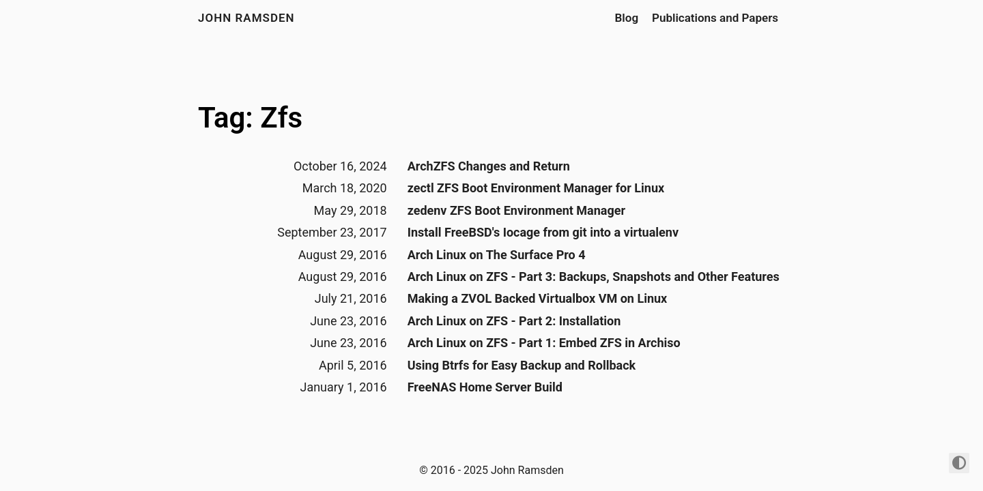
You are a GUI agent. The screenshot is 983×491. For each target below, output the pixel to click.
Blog (627, 18)
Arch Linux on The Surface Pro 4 (497, 255)
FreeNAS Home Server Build (485, 387)
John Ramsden (246, 18)
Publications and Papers (715, 18)
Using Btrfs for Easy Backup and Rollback (522, 365)
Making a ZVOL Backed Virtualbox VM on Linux (538, 298)
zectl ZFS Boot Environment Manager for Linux (536, 188)
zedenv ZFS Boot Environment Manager (516, 210)
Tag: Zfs (250, 117)
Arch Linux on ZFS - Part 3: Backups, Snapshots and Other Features (594, 276)
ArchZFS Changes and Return (489, 166)
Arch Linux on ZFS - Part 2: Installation (514, 321)
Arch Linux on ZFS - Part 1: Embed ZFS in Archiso (544, 343)
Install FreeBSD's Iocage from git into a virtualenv (543, 232)
